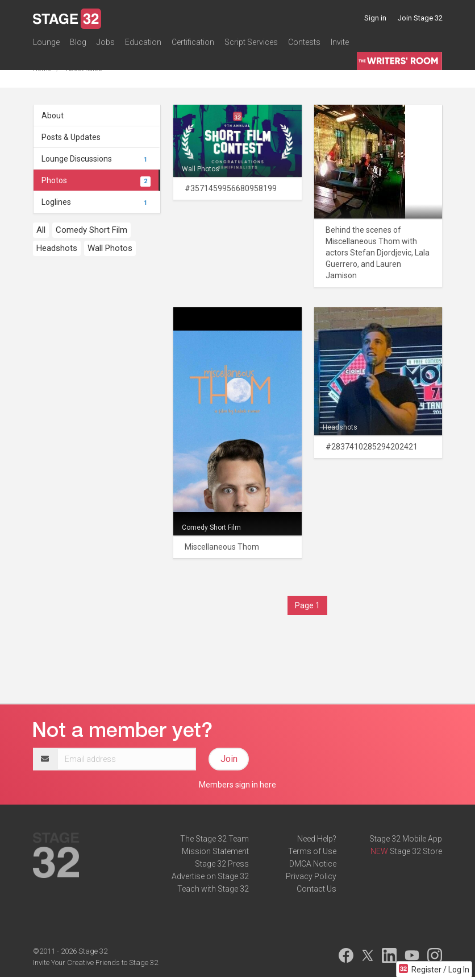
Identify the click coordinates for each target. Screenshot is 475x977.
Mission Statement (215, 851)
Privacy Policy (311, 876)
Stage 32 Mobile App (405, 838)
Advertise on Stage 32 (210, 876)
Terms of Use (312, 851)
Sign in (375, 18)
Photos (96, 180)
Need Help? (316, 838)
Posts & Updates (71, 137)
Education (143, 42)
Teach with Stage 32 (213, 888)
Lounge (46, 42)
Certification (193, 42)
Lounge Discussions (96, 159)
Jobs (106, 42)
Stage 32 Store (416, 851)
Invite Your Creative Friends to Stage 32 (95, 962)
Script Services (251, 42)
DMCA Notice (312, 863)
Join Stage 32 (420, 18)
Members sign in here (237, 784)
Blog (78, 42)
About (52, 115)
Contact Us (316, 888)
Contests (304, 42)
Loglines (96, 202)
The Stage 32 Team (214, 838)
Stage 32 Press (222, 863)
